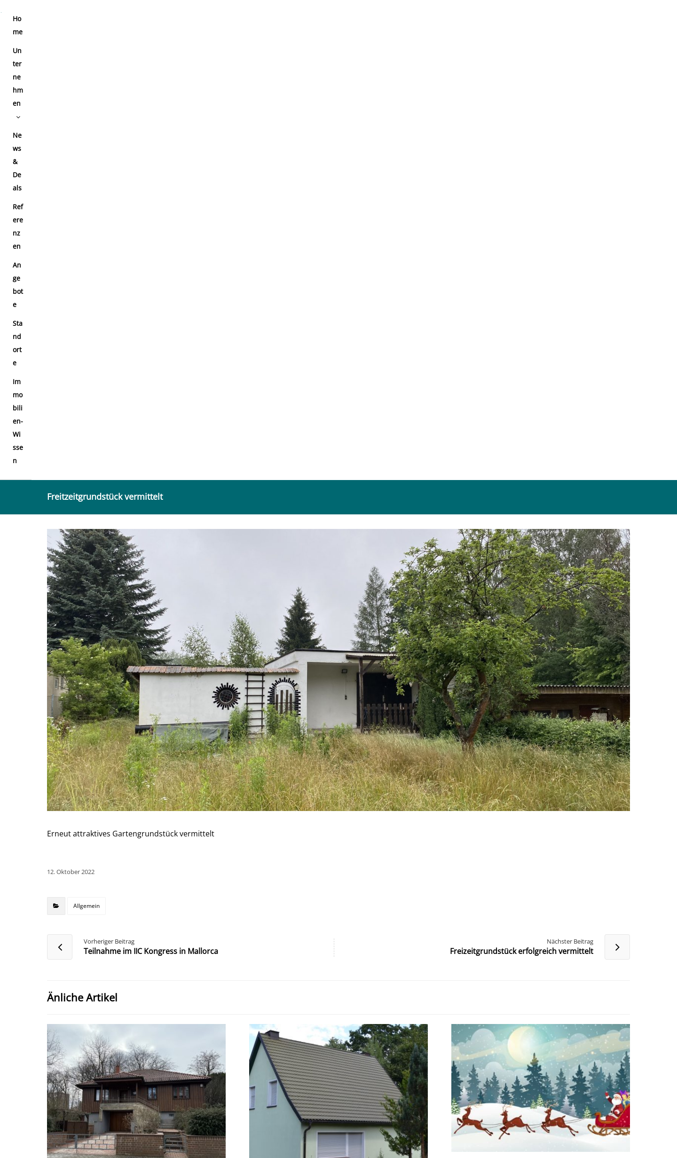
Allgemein (86, 464)
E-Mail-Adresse (270, 978)
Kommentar (71, 864)
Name (60, 978)
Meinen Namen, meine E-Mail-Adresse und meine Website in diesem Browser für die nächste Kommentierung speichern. (273, 1032)
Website (450, 978)
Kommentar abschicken (90, 1059)
